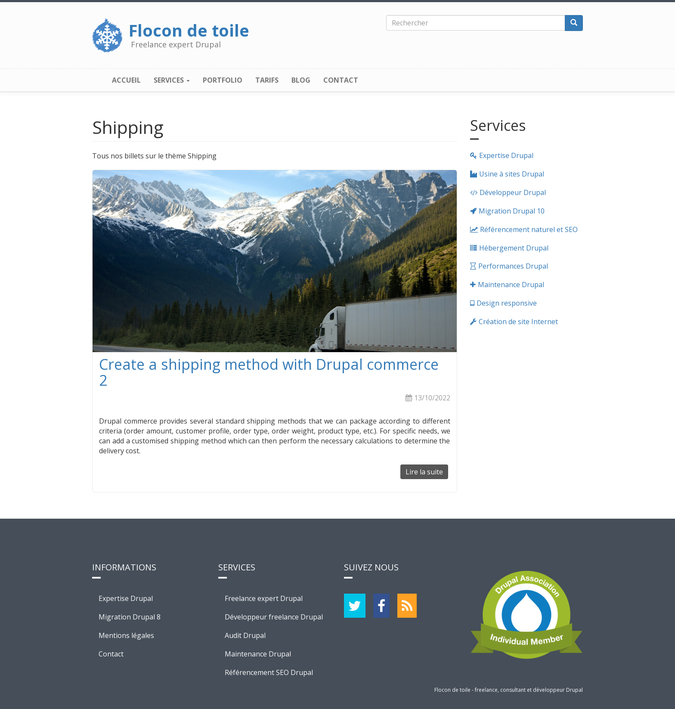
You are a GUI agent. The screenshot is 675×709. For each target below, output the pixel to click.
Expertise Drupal (506, 155)
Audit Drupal (245, 635)
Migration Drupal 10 (512, 211)
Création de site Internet (518, 321)
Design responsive (507, 303)
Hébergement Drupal (513, 248)
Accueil (126, 80)
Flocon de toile (189, 28)
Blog (300, 80)
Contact (340, 80)
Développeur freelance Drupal (274, 617)
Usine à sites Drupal (511, 174)
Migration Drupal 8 (130, 617)
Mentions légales (126, 635)
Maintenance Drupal (511, 284)
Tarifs (267, 80)
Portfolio (222, 80)
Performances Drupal (513, 266)
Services (172, 80)
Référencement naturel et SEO (529, 229)
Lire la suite (427, 473)
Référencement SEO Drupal (269, 672)
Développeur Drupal (513, 192)
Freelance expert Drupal (264, 598)
